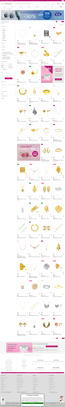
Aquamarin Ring (35, 381)
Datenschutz (9, 403)
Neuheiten (28, 6)
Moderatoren (24, 361)
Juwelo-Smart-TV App (8, 366)
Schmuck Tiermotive (52, 386)
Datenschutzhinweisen (36, 401)
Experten (24, 362)
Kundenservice (8, 360)
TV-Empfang (9, 365)
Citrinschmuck (19, 384)
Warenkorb (62, 4)
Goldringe (2, 387)
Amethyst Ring (35, 379)
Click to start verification (39, 348)
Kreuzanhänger (51, 377)
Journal (24, 368)
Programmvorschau (24, 365)
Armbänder (3, 381)
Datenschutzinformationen (40, 350)
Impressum (13, 403)
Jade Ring (34, 387)
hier (26, 400)
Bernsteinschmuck (20, 382)
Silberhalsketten (51, 382)
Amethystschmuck (20, 379)
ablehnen (23, 400)
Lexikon (52, 6)
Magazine (24, 364)
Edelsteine (12, 6)
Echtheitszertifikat (9, 361)
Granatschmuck (19, 387)
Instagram (54, 395)
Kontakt (17, 403)
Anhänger (2, 379)
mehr (2, 389)
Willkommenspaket (9, 362)
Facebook (50, 395)
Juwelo (60, 6)
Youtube (52, 395)
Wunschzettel (57, 4)
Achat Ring (35, 377)
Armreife (2, 382)
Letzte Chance (37, 6)
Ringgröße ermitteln (8, 370)
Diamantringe (3, 386)
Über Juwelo (24, 360)
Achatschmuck (19, 377)
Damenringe (3, 384)
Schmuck (4, 6)
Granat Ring (35, 386)
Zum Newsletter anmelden (52, 346)
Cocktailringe (51, 379)
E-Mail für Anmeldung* (37, 346)
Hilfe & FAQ (9, 369)
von (2, 74)
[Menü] (4, 398)
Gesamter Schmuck (4, 377)
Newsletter (24, 366)
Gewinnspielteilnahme (8, 364)
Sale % (45, 6)
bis (9, 74)
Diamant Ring (35, 384)
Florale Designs (51, 387)
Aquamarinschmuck (20, 381)
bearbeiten (32, 404)
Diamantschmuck (20, 386)
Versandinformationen (9, 368)
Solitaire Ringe (51, 384)
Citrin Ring (35, 382)
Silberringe (51, 381)
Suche (47, 4)
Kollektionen (20, 6)
